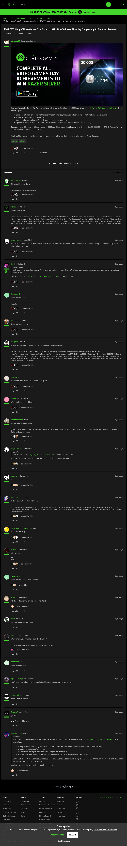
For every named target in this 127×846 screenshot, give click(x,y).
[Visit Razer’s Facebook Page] (77, 801)
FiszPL (13, 264)
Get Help (42, 801)
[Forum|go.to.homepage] (19, 4)
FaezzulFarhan (17, 420)
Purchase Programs (9, 812)
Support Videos (44, 820)
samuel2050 (16, 180)
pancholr (14, 635)
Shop (5, 797)
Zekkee (13, 597)
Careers (60, 805)
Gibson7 (14, 712)
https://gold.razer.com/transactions (42, 276)
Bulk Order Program (9, 816)
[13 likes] (22, 308)
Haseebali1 (15, 294)
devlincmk (15, 695)
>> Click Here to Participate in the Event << (101, 108)
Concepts (24, 808)
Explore (23, 797)
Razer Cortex (33, 18)
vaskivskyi (15, 476)
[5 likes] (21, 537)
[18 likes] (22, 228)
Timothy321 (16, 377)
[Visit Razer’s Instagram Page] (77, 805)
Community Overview (17, 18)
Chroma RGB (25, 805)
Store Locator (7, 808)
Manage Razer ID (45, 816)
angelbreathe (16, 240)
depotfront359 (16, 662)
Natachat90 (15, 497)
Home (4, 18)
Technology (25, 801)
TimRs (13, 398)
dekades (14, 41)
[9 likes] (21, 407)
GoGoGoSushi (16, 733)
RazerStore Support (45, 808)
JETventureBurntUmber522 (21, 528)
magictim (15, 342)
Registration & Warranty (47, 805)
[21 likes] (22, 194)
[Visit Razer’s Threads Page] (77, 808)
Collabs (23, 816)
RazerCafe (6, 805)
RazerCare (42, 812)
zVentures (60, 812)
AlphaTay (14, 207)
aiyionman (15, 320)
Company (60, 797)
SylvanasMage (17, 678)
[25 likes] (22, 148)
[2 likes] (20, 585)
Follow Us (79, 797)
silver (22, 141)
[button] (2, 5)
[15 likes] (22, 251)
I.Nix (13, 618)
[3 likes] (21, 436)
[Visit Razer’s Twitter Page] (77, 812)
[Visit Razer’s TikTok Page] (77, 819)
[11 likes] (22, 329)
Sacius (13, 549)
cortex (14, 141)
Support (42, 797)
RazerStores (7, 801)
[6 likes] (21, 516)
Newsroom (61, 808)
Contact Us (61, 816)
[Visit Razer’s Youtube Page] (77, 816)
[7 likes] (21, 485)
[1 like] (20, 606)
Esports (23, 812)
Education (6, 820)
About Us (60, 801)
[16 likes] (22, 282)
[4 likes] (21, 463)
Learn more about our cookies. (105, 830)
